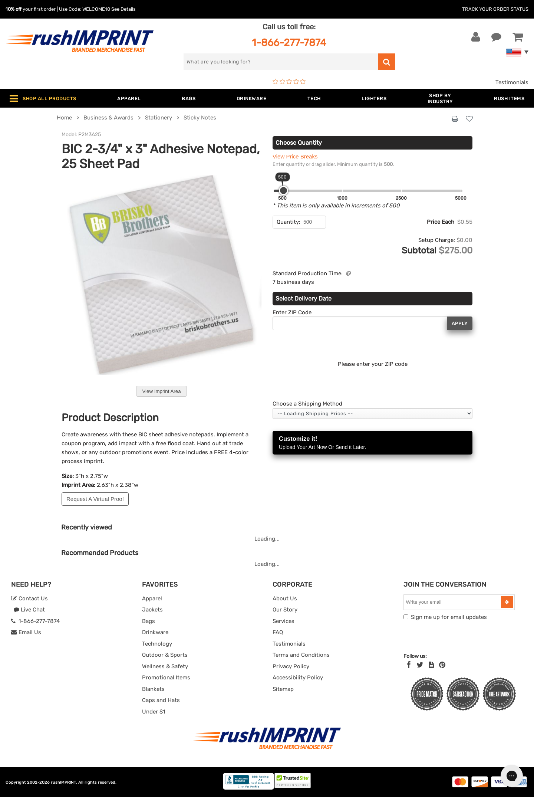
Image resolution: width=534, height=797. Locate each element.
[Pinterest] (442, 664)
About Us (285, 598)
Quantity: (288, 222)
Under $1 (153, 711)
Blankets (153, 689)
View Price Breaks (295, 156)
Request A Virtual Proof (95, 499)
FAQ (278, 632)
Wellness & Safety (165, 666)
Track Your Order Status (495, 9)
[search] (281, 61)
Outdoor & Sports (165, 655)
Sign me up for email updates (449, 617)
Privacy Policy (291, 666)
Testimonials (511, 82)
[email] (453, 602)
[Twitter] (419, 664)
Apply (460, 323)
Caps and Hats (161, 700)
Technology (157, 643)
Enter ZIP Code (292, 312)
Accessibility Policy (298, 677)
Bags (148, 621)
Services (283, 621)
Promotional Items (166, 677)
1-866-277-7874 (289, 42)
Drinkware (155, 632)
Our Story (285, 609)
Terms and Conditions (301, 655)
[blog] (431, 664)
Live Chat (29, 609)
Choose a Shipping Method (307, 403)
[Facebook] (409, 664)
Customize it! (372, 443)
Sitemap (283, 689)
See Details (123, 9)
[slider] (283, 190)
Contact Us (29, 598)
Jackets (152, 609)
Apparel (152, 598)
